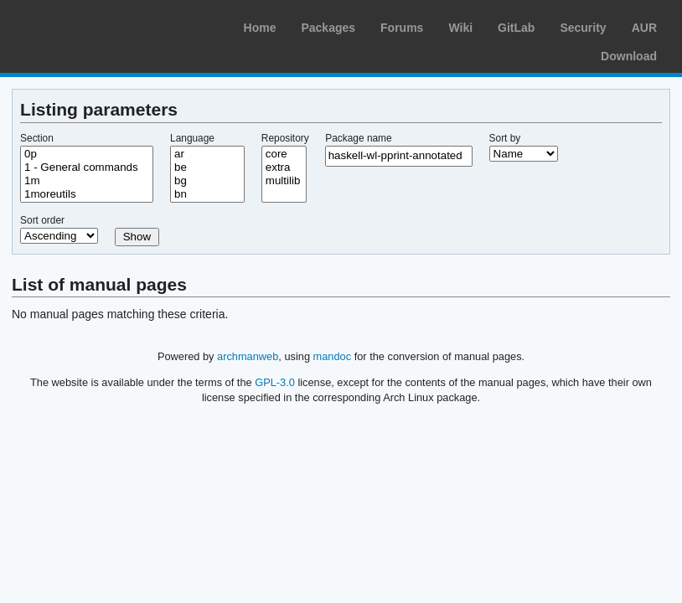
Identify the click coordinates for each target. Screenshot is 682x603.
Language (192, 138)
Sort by (505, 138)
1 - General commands (86, 167)
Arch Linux (92, 25)
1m (86, 181)
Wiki (460, 27)
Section (37, 138)
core (284, 154)
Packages (328, 27)
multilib (284, 181)
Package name (358, 138)
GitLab (516, 27)
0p (86, 154)
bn (207, 194)
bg (207, 181)
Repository (285, 138)
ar (207, 154)
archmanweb (247, 356)
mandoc (332, 356)
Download (629, 56)
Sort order (42, 220)
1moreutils (86, 194)
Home (260, 27)
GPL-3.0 (275, 382)
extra (284, 167)
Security (583, 27)
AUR (644, 27)
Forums (401, 27)
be (207, 167)
